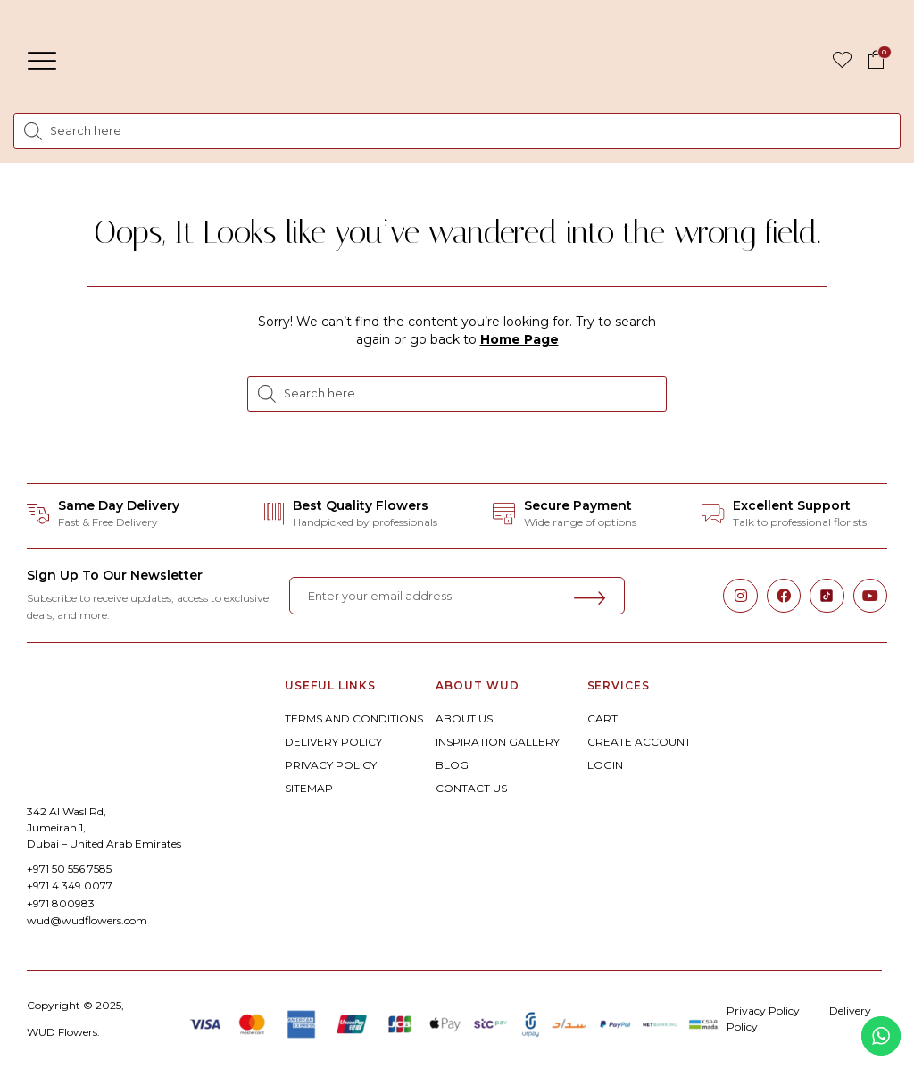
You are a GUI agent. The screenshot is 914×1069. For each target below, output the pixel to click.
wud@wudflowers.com (87, 920)
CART (602, 718)
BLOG (452, 765)
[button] (42, 60)
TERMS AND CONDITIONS (354, 718)
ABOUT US (464, 718)
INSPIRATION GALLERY (498, 741)
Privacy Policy (763, 1010)
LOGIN (605, 765)
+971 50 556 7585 (69, 868)
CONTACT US (471, 788)
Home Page (519, 339)
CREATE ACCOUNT (639, 741)
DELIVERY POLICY (333, 741)
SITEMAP (309, 788)
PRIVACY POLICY (331, 765)
